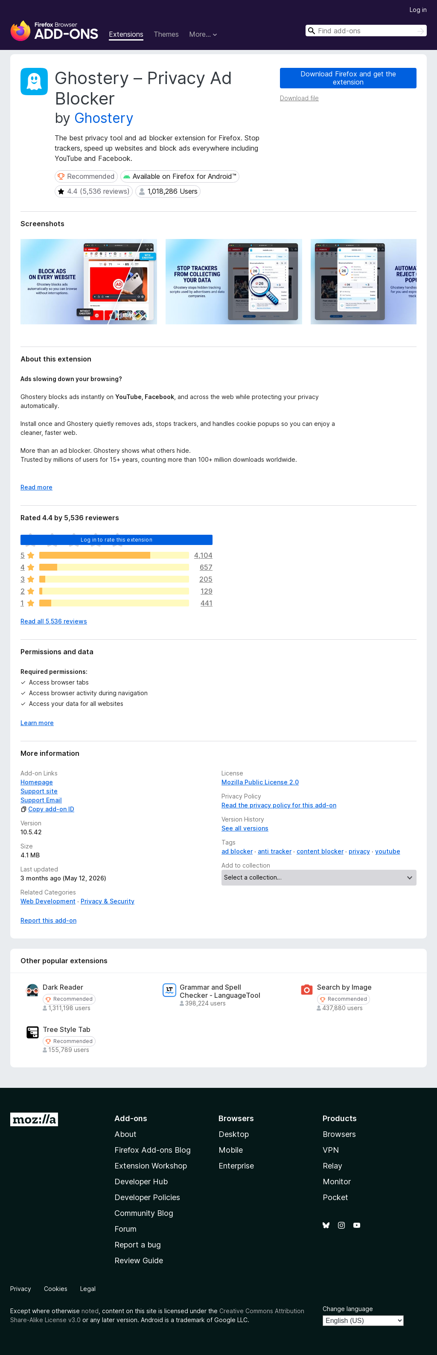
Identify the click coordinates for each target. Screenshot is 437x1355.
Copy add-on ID (47, 809)
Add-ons (130, 1118)
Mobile (230, 1149)
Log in (418, 9)
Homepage (36, 782)
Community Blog (143, 1213)
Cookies (55, 1288)
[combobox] (366, 30)
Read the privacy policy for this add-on (278, 805)
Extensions (126, 34)
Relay (332, 1165)
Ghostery (104, 118)
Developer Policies (147, 1197)
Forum (125, 1228)
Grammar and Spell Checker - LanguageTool (220, 991)
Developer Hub (141, 1181)
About (125, 1134)
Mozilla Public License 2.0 (260, 782)
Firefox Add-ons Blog (152, 1149)
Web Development (48, 901)
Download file (299, 98)
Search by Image (344, 987)
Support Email (41, 800)
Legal (88, 1288)
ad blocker (237, 851)
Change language (348, 1308)
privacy (359, 851)
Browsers (339, 1134)
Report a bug (137, 1244)
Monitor (337, 1181)
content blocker (320, 851)
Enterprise (236, 1165)
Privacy (20, 1288)
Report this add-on (48, 920)
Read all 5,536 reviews (53, 621)
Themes (166, 34)
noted (90, 1310)
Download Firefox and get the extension (348, 78)
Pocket (335, 1197)
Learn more (37, 722)
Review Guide (138, 1260)
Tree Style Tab (66, 1030)
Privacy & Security (107, 901)
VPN (331, 1149)
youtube (387, 851)
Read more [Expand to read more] (36, 487)
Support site (39, 791)
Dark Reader (63, 987)
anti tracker (274, 851)
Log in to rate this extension (116, 539)
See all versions (244, 828)
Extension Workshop (150, 1165)
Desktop (233, 1134)
